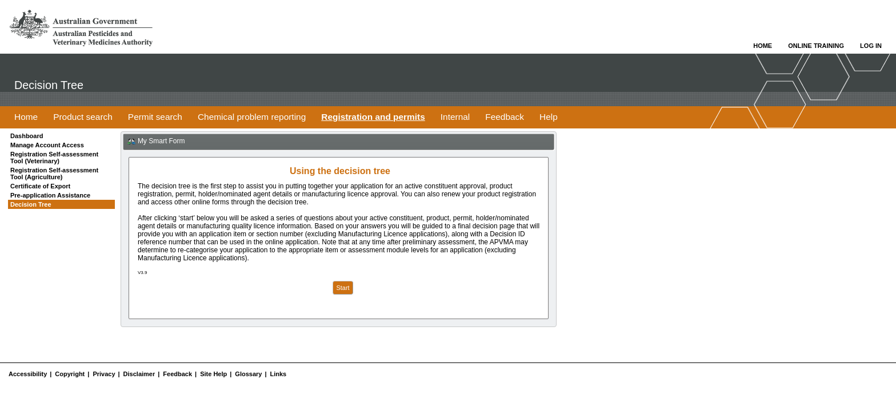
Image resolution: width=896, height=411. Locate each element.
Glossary (248, 373)
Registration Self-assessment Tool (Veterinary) (54, 157)
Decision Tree (30, 204)
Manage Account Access (47, 145)
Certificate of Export (40, 186)
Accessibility (28, 373)
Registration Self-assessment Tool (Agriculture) (54, 173)
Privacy (104, 373)
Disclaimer (139, 373)
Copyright (70, 373)
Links (278, 373)
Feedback (177, 373)
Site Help (213, 373)
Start (342, 287)
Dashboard (26, 135)
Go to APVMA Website (81, 28)
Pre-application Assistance (50, 195)
